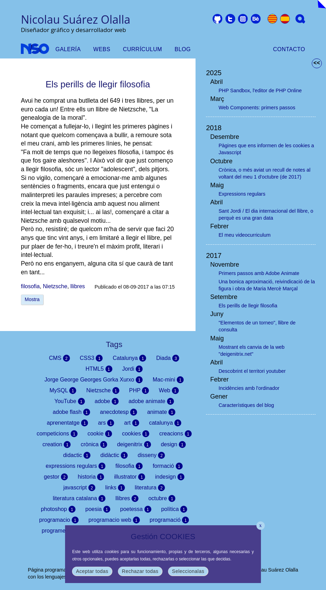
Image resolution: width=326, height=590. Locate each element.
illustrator (129, 476)
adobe (107, 401)
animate (161, 412)
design (173, 444)
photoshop (58, 509)
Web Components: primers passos (256, 107)
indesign (169, 476)
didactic (76, 455)
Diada (167, 358)
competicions (57, 433)
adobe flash (71, 412)
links (115, 487)
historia (91, 476)
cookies (136, 433)
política (174, 509)
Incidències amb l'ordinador (248, 388)
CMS (59, 358)
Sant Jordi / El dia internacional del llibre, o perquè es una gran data (265, 214)
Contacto (289, 49)
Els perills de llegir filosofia (247, 305)
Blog (183, 49)
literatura (150, 487)
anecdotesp (118, 412)
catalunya (165, 422)
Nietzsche (55, 286)
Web (169, 390)
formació (168, 466)
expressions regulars (75, 466)
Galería (68, 49)
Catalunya (129, 358)
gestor (56, 476)
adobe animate (151, 401)
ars (106, 422)
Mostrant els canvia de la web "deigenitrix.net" (251, 350)
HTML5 (99, 368)
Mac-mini (168, 379)
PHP (139, 390)
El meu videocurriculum (244, 235)
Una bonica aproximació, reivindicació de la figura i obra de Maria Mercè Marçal (266, 285)
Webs (101, 49)
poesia (97, 509)
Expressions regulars (241, 194)
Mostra (32, 299)
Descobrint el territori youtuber (252, 371)
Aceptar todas (92, 571)
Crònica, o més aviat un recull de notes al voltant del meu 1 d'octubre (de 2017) (264, 173)
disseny (151, 455)
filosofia (30, 286)
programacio (59, 520)
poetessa (135, 509)
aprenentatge (67, 422)
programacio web (114, 520)
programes (59, 530)
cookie (99, 433)
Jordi (132, 368)
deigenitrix (134, 444)
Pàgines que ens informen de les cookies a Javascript (266, 149)
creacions (175, 433)
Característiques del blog (246, 405)
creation (56, 444)
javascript (79, 487)
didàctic (114, 455)
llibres (77, 286)
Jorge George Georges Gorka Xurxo (94, 379)
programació (169, 520)
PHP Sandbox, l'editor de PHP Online (260, 90)
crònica (94, 444)
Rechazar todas (140, 571)
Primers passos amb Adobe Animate (258, 273)
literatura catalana (79, 498)
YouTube (69, 401)
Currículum (142, 49)
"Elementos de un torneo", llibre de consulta (256, 326)
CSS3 (91, 358)
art (131, 422)
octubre (161, 498)
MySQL (62, 390)
